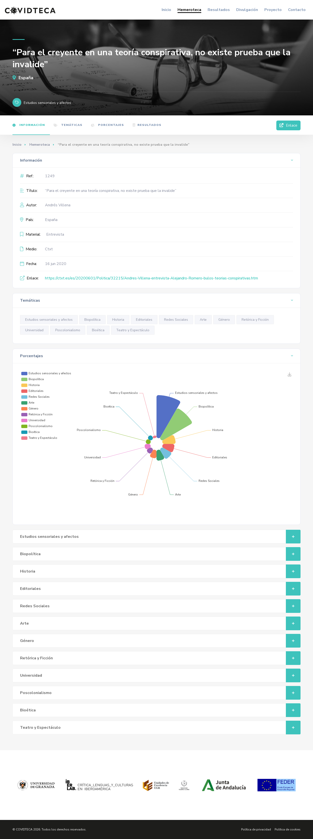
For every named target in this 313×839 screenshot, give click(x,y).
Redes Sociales (176, 319)
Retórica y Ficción (255, 319)
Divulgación (247, 9)
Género (224, 319)
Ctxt (49, 249)
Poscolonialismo (67, 330)
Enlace (288, 125)
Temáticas (68, 125)
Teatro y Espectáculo (132, 330)
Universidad (34, 330)
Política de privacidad (256, 829)
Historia (118, 319)
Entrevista (55, 234)
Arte (203, 319)
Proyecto (273, 9)
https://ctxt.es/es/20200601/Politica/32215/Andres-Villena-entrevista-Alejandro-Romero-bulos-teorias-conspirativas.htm (151, 278)
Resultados (219, 9)
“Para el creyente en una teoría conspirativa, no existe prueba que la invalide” (110, 190)
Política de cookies (288, 829)
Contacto (297, 9)
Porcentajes (107, 125)
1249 (50, 176)
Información (28, 125)
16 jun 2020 (55, 263)
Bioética (98, 330)
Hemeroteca (189, 9)
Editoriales (144, 319)
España (22, 78)
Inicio (166, 9)
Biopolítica (92, 319)
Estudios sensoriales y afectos (49, 319)
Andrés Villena (57, 205)
